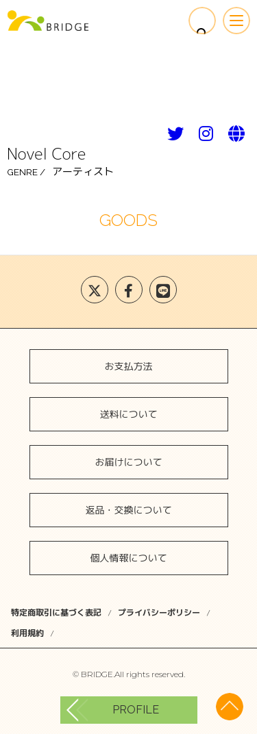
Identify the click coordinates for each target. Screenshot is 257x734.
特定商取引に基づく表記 (56, 612)
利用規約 (27, 633)
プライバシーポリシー (159, 612)
